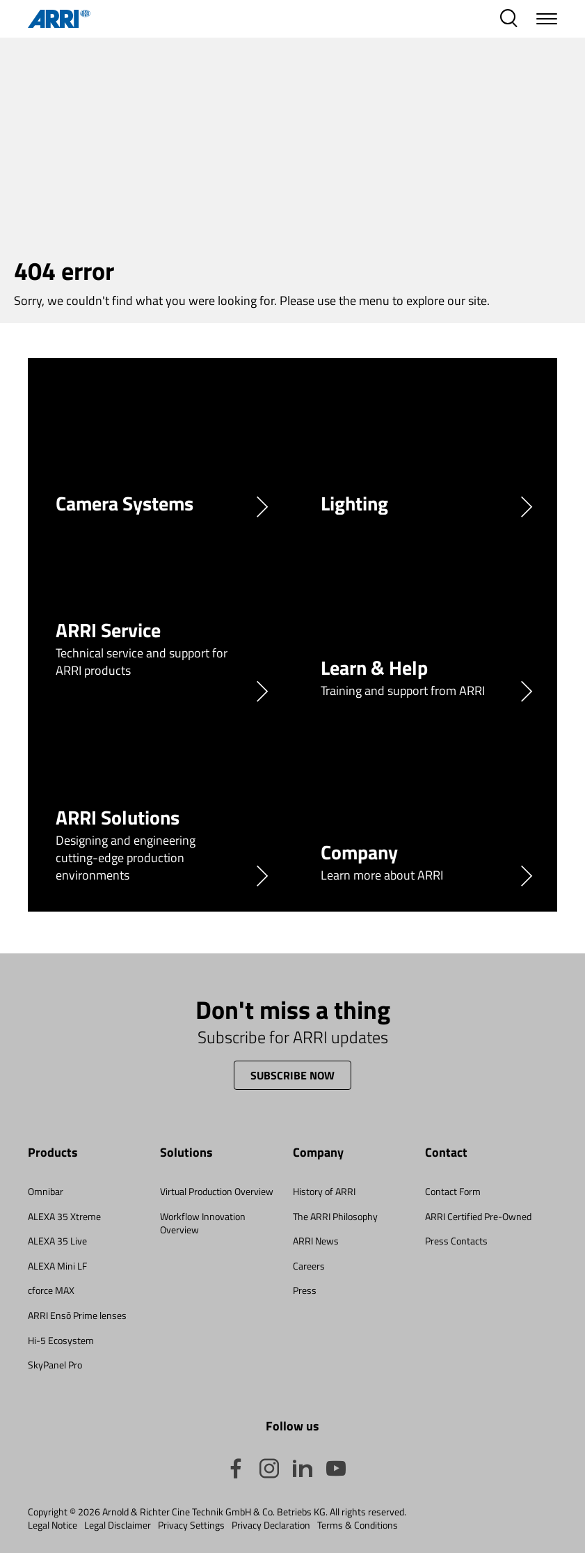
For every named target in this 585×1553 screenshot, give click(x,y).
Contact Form (453, 1191)
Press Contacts (456, 1240)
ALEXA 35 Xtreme (64, 1216)
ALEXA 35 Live (57, 1240)
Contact (446, 1153)
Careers (309, 1265)
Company (318, 1153)
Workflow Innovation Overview (203, 1223)
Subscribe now (292, 1075)
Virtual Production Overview (216, 1191)
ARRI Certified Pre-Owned (478, 1216)
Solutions (186, 1153)
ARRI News (316, 1240)
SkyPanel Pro (55, 1364)
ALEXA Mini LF (57, 1265)
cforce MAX (51, 1290)
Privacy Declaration (271, 1525)
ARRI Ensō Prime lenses (77, 1315)
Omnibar (45, 1191)
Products (53, 1153)
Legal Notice (52, 1525)
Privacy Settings (191, 1525)
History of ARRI (324, 1191)
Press (304, 1290)
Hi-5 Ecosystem (61, 1340)
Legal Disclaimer (117, 1525)
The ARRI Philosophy (335, 1216)
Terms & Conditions (357, 1525)
